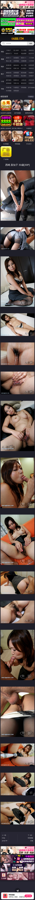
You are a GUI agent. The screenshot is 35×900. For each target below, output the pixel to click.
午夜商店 (16, 87)
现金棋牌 (23, 53)
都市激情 (8, 80)
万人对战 (23, 50)
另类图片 (31, 76)
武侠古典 (31, 80)
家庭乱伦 (16, 80)
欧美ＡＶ (23, 58)
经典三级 (16, 68)
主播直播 (23, 61)
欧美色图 (23, 72)
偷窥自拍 (8, 72)
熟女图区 (23, 76)
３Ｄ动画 (31, 58)
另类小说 (16, 83)
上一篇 (5, 838)
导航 (2, 89)
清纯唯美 (16, 76)
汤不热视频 (31, 87)
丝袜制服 (16, 61)
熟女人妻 (8, 61)
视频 (2, 59)
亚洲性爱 (8, 65)
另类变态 (31, 68)
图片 (2, 74)
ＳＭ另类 (31, 61)
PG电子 (8, 50)
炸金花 (16, 53)
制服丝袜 (8, 68)
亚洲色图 (16, 72)
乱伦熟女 (23, 68)
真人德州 (16, 50)
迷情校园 (8, 83)
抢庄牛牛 (31, 53)
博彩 (2, 52)
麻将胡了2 (9, 53)
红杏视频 (8, 91)
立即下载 (28, 896)
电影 (2, 66)
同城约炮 (8, 87)
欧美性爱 (31, 65)
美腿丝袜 (8, 76)
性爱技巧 (31, 83)
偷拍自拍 (16, 65)
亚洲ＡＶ (8, 58)
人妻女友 (23, 80)
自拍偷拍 (16, 58)
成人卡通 (23, 65)
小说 (2, 81)
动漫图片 (31, 72)
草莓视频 (23, 87)
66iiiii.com (17, 39)
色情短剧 (16, 91)
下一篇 (30, 838)
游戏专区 (31, 50)
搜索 (30, 43)
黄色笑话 (23, 83)
